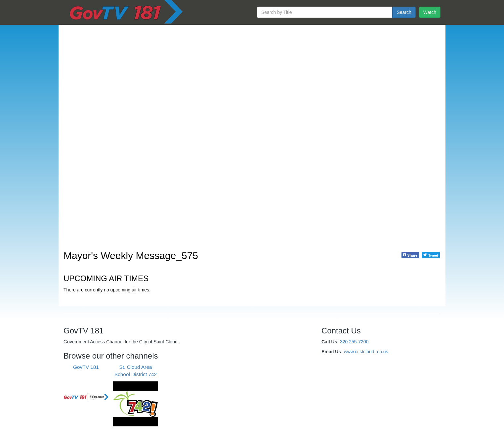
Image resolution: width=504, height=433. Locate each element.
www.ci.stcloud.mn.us (366, 351)
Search (404, 12)
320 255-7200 (354, 341)
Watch (429, 12)
